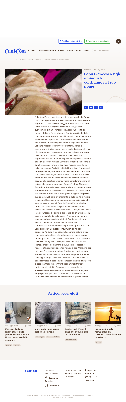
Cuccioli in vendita (47, 50)
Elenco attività (51, 373)
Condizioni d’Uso (73, 370)
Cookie (77, 373)
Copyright (69, 376)
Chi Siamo (49, 370)
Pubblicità (52, 385)
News (86, 50)
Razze (61, 50)
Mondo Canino (74, 50)
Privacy (68, 373)
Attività (31, 50)
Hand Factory (68, 397)
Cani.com (15, 50)
